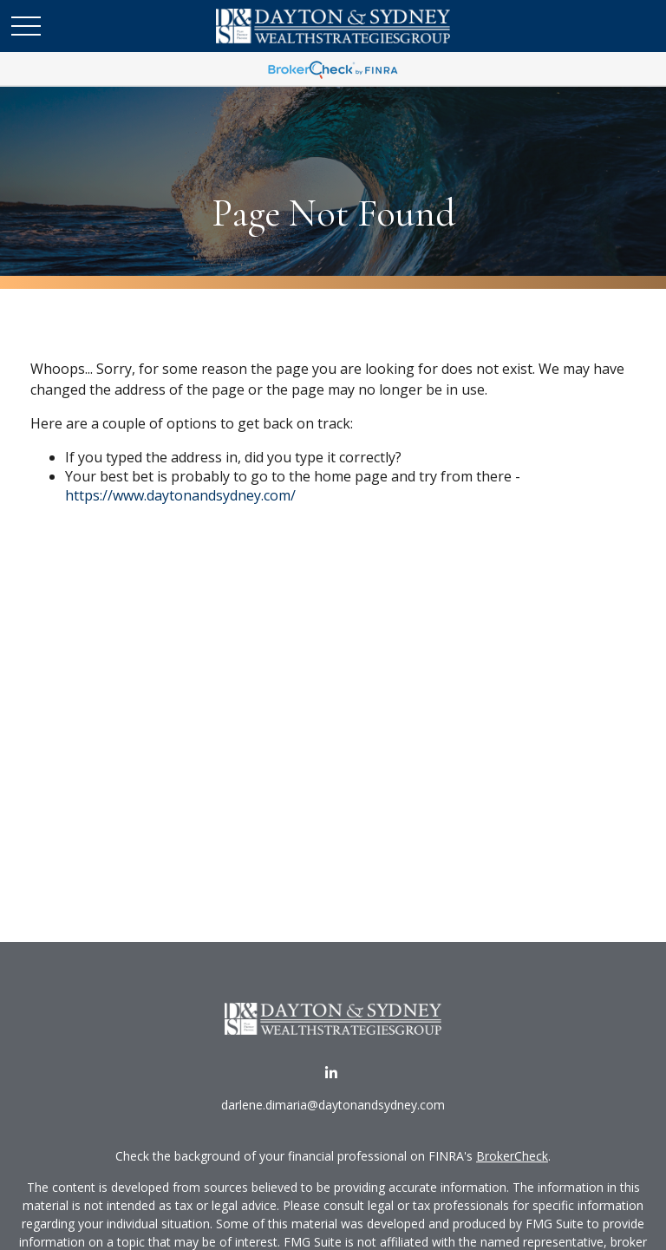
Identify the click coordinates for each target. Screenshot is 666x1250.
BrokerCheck (512, 1156)
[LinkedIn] (331, 1072)
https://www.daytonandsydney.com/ (180, 495)
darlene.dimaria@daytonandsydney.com (333, 1104)
